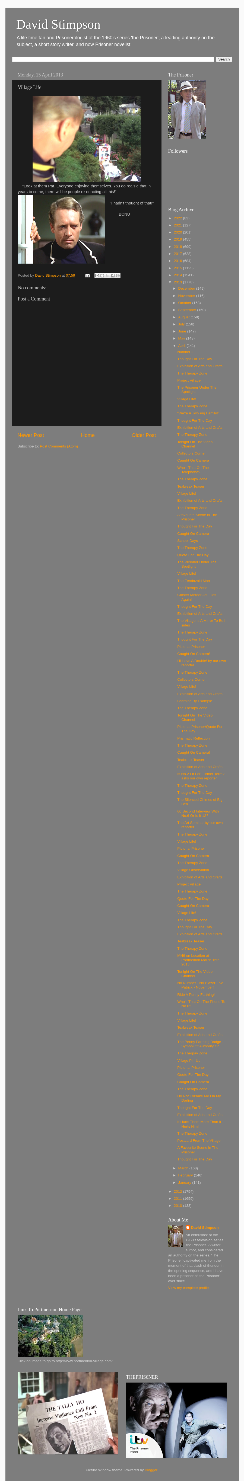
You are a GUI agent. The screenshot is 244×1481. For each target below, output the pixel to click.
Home (88, 435)
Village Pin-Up (188, 1060)
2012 (178, 1191)
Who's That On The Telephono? (193, 470)
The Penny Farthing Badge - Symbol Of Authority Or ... (200, 1044)
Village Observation (193, 870)
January (185, 1183)
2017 (178, 254)
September (187, 310)
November (187, 296)
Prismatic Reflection (193, 738)
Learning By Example (194, 701)
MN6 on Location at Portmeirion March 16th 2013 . (198, 960)
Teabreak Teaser (190, 486)
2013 (178, 282)
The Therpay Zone (192, 1053)
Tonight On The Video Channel (195, 444)
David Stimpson (58, 24)
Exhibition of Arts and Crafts (200, 366)
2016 (178, 261)
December (187, 288)
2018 (178, 247)
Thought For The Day (194, 359)
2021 (178, 225)
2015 (178, 268)
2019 (178, 239)
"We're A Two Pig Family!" (198, 413)
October (185, 303)
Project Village (189, 380)
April (182, 346)
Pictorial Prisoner (191, 647)
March (183, 1168)
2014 (178, 275)
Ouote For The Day (192, 1075)
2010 (178, 1206)
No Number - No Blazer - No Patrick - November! (200, 985)
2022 (178, 218)
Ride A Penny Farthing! (196, 995)
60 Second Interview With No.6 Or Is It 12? (198, 813)
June (182, 331)
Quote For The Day (192, 555)
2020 (178, 232)
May (182, 338)
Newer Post (31, 435)
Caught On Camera (193, 460)
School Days (187, 541)
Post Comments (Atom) (59, 446)
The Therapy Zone (192, 373)
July (182, 324)
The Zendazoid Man (193, 581)
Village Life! (186, 399)
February (186, 1175)
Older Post (144, 435)
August (184, 317)
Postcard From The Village (198, 1140)
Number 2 (185, 352)
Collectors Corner (191, 453)
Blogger (151, 1470)
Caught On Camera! (193, 654)
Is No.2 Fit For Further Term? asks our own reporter (200, 776)
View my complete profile (188, 1288)
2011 (178, 1199)
